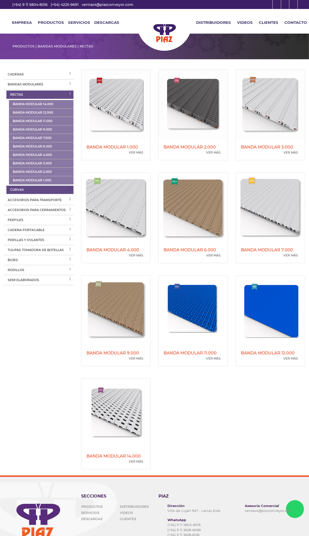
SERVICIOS (79, 22)
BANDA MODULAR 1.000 (32, 180)
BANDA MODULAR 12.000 (33, 112)
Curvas (17, 190)
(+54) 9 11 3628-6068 (184, 530)
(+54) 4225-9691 (65, 4)
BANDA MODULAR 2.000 (32, 172)
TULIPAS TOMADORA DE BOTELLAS (36, 250)
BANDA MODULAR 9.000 (32, 129)
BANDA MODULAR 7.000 (32, 138)
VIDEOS (245, 22)
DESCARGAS (106, 22)
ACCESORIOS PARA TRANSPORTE (35, 200)
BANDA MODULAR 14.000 (33, 104)
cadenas (16, 74)
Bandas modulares (25, 84)
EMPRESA (22, 22)
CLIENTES (268, 22)
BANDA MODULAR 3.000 (32, 163)
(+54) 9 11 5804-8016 (30, 4)
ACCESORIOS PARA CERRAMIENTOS (37, 210)
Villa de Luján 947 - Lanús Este (193, 511)
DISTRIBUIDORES (213, 22)
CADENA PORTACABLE (26, 230)
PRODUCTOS (92, 506)
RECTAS (16, 94)
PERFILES (15, 220)
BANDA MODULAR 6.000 (32, 146)
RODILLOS (16, 270)
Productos (51, 22)
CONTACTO (295, 22)
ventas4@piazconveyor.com (107, 4)
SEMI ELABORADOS (23, 280)
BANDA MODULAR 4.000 (32, 155)
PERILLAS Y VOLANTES (26, 240)
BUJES (13, 260)
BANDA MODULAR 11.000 (32, 121)
